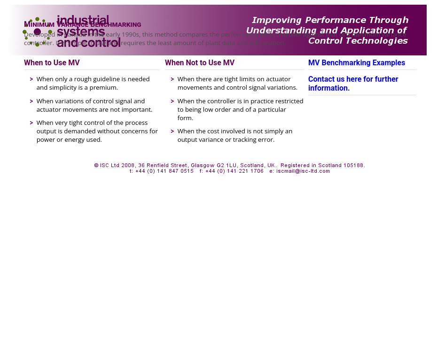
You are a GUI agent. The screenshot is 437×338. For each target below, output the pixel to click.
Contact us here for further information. (353, 83)
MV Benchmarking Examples (356, 62)
